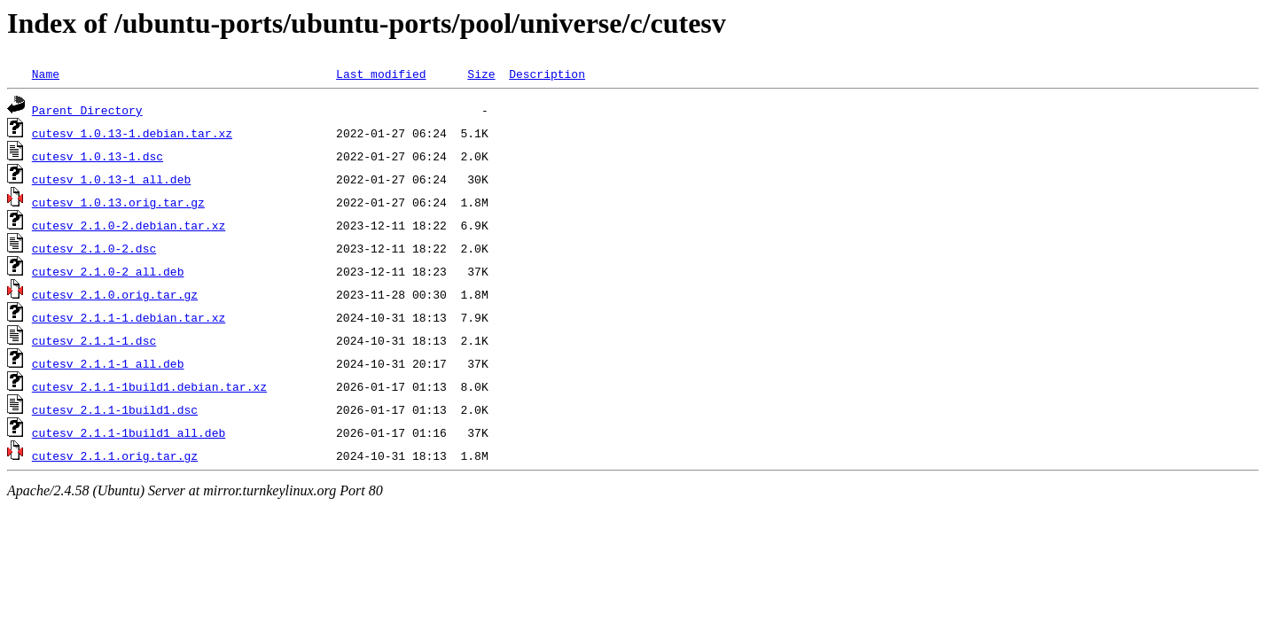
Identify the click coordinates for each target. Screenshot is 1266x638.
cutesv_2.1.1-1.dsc (94, 340)
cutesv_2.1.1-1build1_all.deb (128, 432)
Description (547, 74)
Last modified (381, 74)
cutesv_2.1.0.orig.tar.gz (115, 294)
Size (481, 74)
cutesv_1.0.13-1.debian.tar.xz (132, 133)
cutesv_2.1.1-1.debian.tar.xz (128, 317)
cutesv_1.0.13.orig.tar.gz (118, 202)
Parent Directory (87, 110)
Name (45, 74)
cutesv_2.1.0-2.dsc (94, 248)
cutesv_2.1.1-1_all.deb (108, 363)
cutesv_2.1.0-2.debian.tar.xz (128, 225)
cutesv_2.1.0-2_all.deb (108, 271)
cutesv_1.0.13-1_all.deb (111, 179)
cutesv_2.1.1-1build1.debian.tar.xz (149, 386)
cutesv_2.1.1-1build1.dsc (115, 409)
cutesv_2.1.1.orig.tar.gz (115, 455)
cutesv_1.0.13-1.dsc (97, 156)
